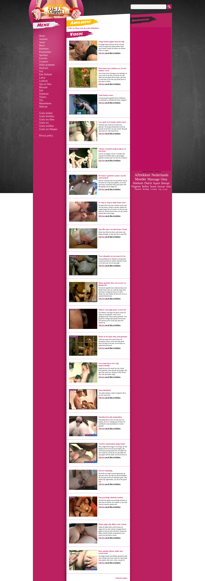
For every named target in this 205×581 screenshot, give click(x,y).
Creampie (153, 189)
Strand (153, 186)
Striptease (44, 93)
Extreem (43, 58)
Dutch (148, 183)
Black (42, 45)
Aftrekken (142, 175)
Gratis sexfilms (46, 126)
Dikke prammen (47, 64)
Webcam (43, 106)
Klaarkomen (45, 52)
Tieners (42, 97)
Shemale (161, 186)
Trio (41, 100)
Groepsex (43, 61)
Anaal (42, 42)
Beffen (145, 186)
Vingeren (136, 186)
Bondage (146, 189)
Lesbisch (43, 81)
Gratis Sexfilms (46, 116)
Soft (41, 90)
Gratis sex (44, 122)
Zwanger (165, 189)
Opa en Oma (45, 84)
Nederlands (160, 175)
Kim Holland (45, 74)
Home (42, 35)
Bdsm (168, 186)
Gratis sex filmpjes (48, 129)
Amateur (43, 39)
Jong (159, 189)
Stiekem (138, 183)
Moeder (140, 179)
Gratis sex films (46, 119)
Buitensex (44, 48)
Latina (42, 77)
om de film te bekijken (110, 53)
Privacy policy (46, 135)
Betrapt (165, 183)
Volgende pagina (121, 578)
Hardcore (43, 68)
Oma (164, 179)
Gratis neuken (45, 113)
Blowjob (43, 87)
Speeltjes (43, 55)
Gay (41, 71)
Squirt (156, 183)
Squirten (138, 189)
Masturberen (45, 103)
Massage (153, 179)
